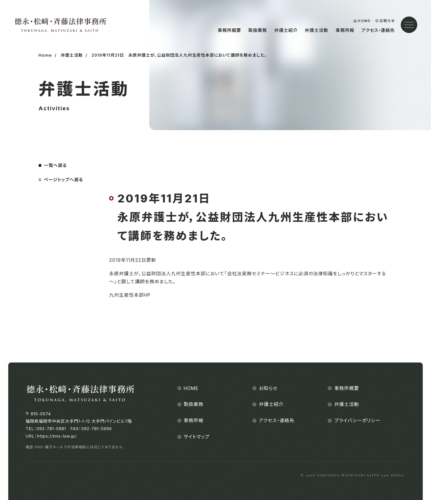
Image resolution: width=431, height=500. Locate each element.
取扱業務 (257, 30)
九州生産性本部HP (129, 295)
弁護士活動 (316, 30)
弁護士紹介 (286, 30)
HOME (364, 21)
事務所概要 (229, 30)
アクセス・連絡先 (378, 30)
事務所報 (345, 30)
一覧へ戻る (55, 165)
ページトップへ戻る (63, 179)
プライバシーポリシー (357, 420)
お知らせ (387, 21)
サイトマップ (196, 436)
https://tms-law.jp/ (57, 436)
